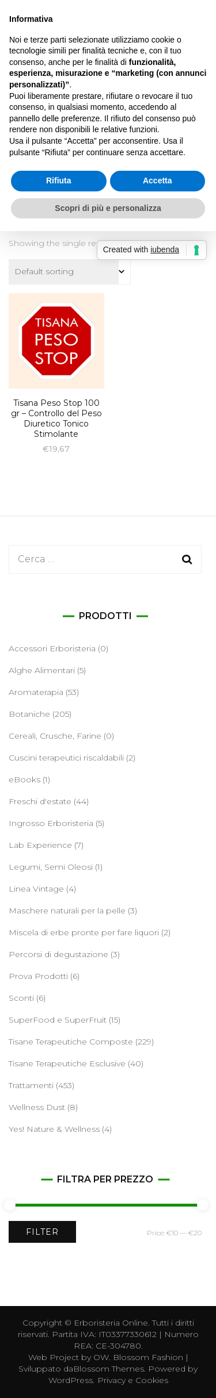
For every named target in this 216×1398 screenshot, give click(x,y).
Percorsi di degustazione (58, 954)
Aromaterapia (36, 692)
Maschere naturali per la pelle (67, 910)
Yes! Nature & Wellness (54, 1129)
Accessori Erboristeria (52, 648)
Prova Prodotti (38, 976)
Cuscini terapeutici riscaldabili (66, 757)
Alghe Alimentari (42, 670)
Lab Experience (40, 845)
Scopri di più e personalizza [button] (108, 208)
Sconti (21, 998)
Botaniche (29, 714)
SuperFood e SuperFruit (58, 1020)
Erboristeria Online (111, 1323)
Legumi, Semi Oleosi (51, 867)
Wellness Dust (37, 1107)
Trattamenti (31, 1085)
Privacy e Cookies (132, 1380)
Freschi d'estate (40, 801)
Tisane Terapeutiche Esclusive (67, 1063)
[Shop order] (69, 272)
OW (101, 1357)
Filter (42, 1232)
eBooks (24, 779)
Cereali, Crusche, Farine (55, 736)
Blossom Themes (108, 1369)
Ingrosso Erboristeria (51, 823)
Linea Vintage (36, 889)
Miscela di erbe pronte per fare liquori (84, 932)
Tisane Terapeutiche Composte (71, 1041)
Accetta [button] (157, 180)
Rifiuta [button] (58, 180)
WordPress (70, 1380)
